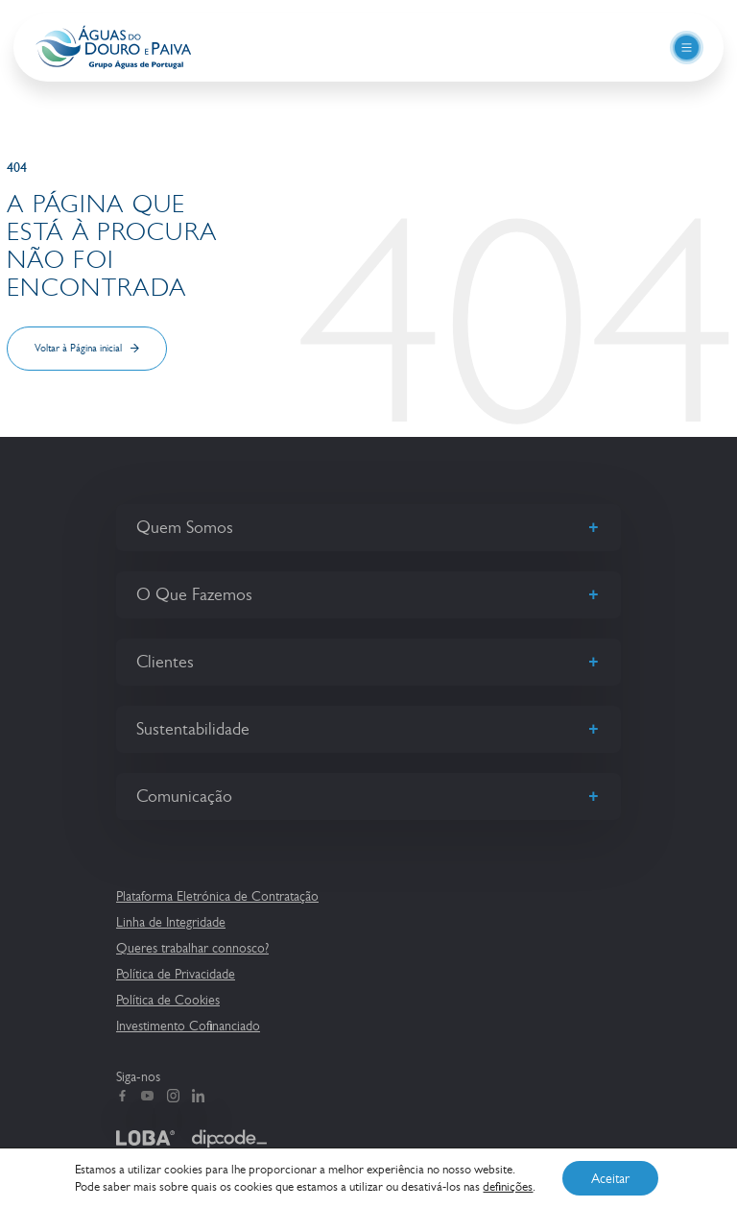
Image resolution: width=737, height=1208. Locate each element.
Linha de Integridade (171, 922)
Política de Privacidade (175, 973)
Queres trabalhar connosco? (192, 947)
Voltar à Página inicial (78, 348)
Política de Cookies (168, 999)
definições (508, 1186)
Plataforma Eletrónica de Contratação (217, 896)
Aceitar (610, 1178)
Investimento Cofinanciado (188, 1025)
